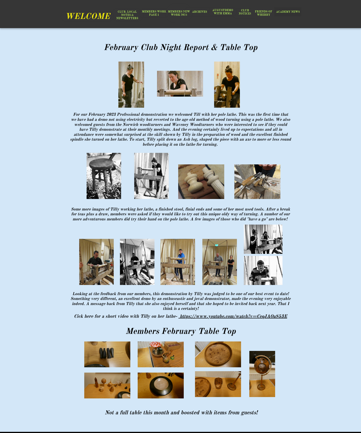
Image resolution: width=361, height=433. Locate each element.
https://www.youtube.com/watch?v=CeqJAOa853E (232, 316)
